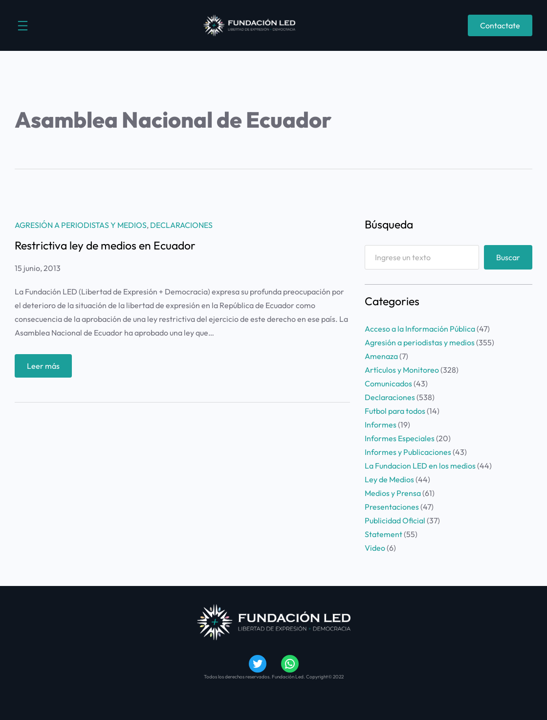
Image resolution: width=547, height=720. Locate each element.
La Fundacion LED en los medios (420, 466)
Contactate (500, 25)
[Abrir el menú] (23, 26)
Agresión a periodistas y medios (81, 225)
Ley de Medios (389, 479)
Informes (380, 424)
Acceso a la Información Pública (420, 329)
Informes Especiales (400, 438)
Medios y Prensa (393, 493)
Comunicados (388, 383)
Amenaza (381, 356)
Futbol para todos (395, 411)
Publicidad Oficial (395, 520)
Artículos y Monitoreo (402, 370)
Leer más (46, 368)
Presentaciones (392, 507)
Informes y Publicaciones (408, 452)
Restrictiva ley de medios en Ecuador (105, 245)
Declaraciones (181, 225)
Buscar (508, 257)
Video (375, 548)
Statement (383, 534)
